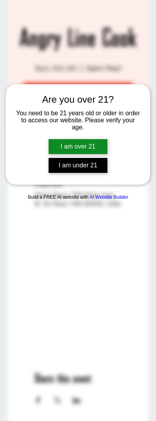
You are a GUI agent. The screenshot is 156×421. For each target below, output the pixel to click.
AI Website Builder (108, 197)
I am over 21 (78, 146)
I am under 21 (78, 165)
